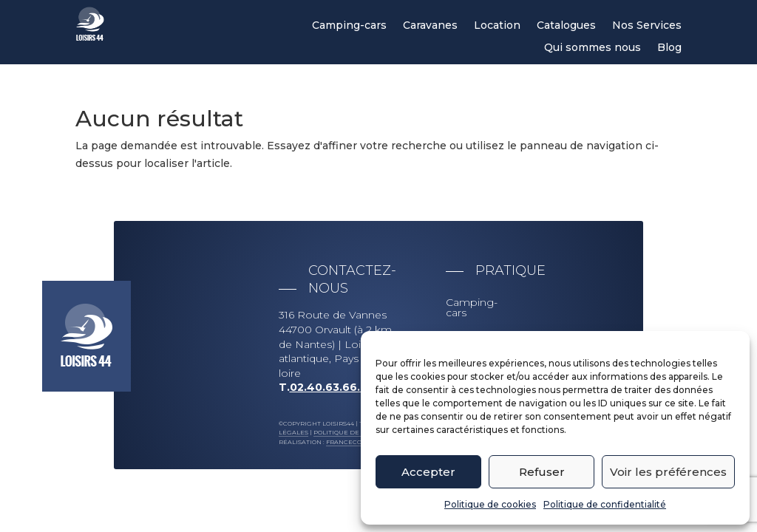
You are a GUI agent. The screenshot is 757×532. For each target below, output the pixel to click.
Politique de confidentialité (604, 504)
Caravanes (430, 26)
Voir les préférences (668, 472)
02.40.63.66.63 (332, 387)
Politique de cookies (490, 504)
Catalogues (566, 26)
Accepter (428, 472)
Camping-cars (349, 26)
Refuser (542, 472)
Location (497, 26)
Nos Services (647, 26)
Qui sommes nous (592, 48)
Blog (669, 48)
